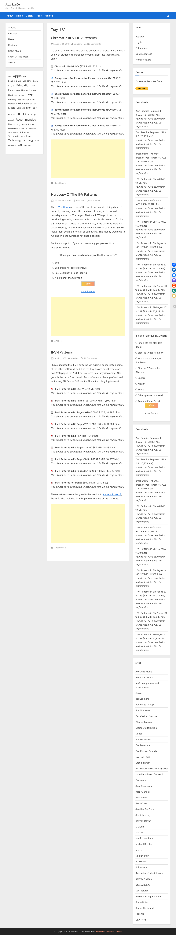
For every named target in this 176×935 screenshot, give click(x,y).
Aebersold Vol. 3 (112, 494)
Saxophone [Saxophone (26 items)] (27, 124)
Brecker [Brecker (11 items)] (35, 81)
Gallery (29, 15)
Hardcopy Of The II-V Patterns (74, 194)
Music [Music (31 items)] (11, 107)
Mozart (141, 383)
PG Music (140, 861)
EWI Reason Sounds (146, 751)
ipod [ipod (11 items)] (15, 95)
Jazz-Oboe (141, 803)
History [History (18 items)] (24, 90)
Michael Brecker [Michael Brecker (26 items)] (27, 103)
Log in (138, 42)
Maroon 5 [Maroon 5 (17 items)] (12, 103)
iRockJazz (140, 780)
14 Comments (90, 358)
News (11, 39)
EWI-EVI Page (142, 757)
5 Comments (95, 200)
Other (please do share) (150, 395)
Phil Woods (141, 867)
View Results (88, 291)
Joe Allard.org (142, 815)
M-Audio (140, 826)
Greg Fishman (142, 762)
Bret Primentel (142, 710)
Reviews (12, 45)
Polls (39, 15)
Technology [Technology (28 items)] (14, 140)
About (10, 15)
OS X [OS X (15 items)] (35, 108)
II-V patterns (63, 207)
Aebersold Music (144, 677)
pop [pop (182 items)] (20, 113)
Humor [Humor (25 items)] (33, 90)
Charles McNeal (143, 722)
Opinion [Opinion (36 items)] (26, 107)
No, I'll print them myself (68, 277)
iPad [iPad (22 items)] (10, 95)
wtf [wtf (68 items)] (20, 145)
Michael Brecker (143, 844)
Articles (49, 15)
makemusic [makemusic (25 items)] (28, 99)
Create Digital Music (146, 728)
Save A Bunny (142, 885)
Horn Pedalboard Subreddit (149, 774)
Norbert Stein (142, 856)
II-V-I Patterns (62, 352)
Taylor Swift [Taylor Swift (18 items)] (13, 136)
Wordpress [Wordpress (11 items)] (12, 146)
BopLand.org (142, 699)
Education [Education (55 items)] (23, 85)
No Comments (94, 44)
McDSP (139, 832)
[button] (174, 265)
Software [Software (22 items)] (24, 132)
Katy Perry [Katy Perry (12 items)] (12, 100)
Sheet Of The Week (18, 56)
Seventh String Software (148, 896)
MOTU (138, 850)
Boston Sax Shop (144, 704)
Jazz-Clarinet (142, 792)
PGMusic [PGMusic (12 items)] (11, 114)
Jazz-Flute (141, 797)
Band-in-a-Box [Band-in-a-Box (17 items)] (14, 81)
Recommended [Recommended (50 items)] (26, 119)
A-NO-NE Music (143, 671)
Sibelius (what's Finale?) (151, 352)
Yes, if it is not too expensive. (71, 267)
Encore (141, 378)
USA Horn (140, 919)
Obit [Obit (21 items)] (18, 108)
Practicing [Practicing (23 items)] (30, 114)
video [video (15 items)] (37, 140)
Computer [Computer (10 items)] (11, 86)
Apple (138, 693)
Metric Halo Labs (144, 838)
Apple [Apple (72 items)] (17, 76)
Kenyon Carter (143, 821)
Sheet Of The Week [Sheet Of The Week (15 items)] (27, 128)
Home (19, 15)
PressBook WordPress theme (109, 931)
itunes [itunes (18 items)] (21, 95)
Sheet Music (60, 183)
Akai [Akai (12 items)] (10, 77)
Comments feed (143, 54)
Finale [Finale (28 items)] (11, 90)
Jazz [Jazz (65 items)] (29, 95)
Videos (12, 62)
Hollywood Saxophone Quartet (151, 768)
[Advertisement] (88, 158)
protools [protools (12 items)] (11, 120)
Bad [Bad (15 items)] (24, 76)
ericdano (78, 43)
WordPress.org (143, 59)
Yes (57, 262)
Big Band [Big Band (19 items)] (27, 81)
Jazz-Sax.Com (14, 4)
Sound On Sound (144, 908)
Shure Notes (141, 902)
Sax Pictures (141, 890)
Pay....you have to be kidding (71, 273)
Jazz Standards (143, 786)
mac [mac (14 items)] (19, 100)
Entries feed (141, 48)
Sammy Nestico (143, 879)
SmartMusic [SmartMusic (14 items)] (13, 132)
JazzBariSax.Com (144, 809)
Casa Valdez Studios (146, 716)
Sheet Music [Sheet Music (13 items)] (13, 129)
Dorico (138, 733)
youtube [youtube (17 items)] (27, 145)
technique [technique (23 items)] (25, 136)
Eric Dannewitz (143, 739)
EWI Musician (142, 745)
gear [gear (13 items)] (18, 90)
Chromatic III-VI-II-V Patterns (74, 38)
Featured (12, 33)
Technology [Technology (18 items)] (28, 140)
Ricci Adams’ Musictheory (149, 873)
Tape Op (139, 914)
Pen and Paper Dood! (149, 401)
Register (139, 36)
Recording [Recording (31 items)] (14, 124)
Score (141, 389)
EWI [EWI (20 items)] (33, 85)
